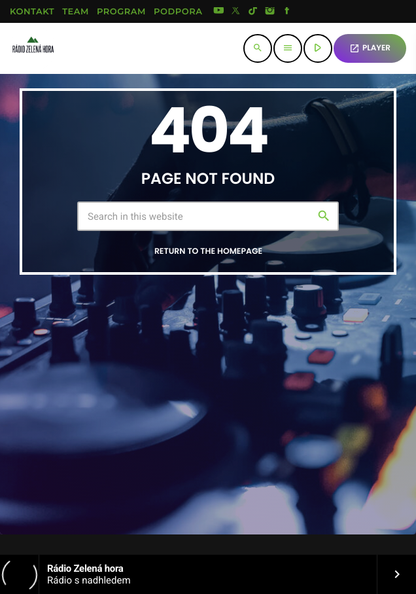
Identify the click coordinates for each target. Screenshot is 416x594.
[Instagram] (270, 11)
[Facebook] (287, 11)
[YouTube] (218, 11)
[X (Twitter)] (236, 11)
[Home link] (33, 48)
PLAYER (369, 48)
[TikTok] (253, 11)
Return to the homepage (208, 251)
